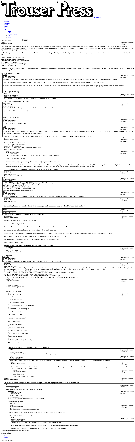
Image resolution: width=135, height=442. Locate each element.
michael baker (8, 216)
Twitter (6, 437)
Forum (6, 24)
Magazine (7, 23)
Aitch (11, 405)
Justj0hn (5, 177)
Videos (9, 32)
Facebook (7, 436)
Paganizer (5, 119)
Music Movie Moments (6, 43)
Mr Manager (7, 171)
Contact (6, 28)
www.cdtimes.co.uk (18, 374)
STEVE (8, 384)
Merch (9, 37)
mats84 (5, 75)
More (5, 29)
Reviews (6, 21)
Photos (6, 26)
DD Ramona (6, 103)
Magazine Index (12, 34)
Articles (6, 20)
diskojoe (5, 192)
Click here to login (6, 433)
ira (5, 138)
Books (9, 31)
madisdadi (7, 263)
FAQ (9, 35)
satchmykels (9, 247)
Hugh (9, 293)
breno (7, 151)
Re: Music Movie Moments (9, 76)
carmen (15, 370)
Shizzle (3, 42)
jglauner (5, 209)
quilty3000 (6, 257)
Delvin (4, 127)
